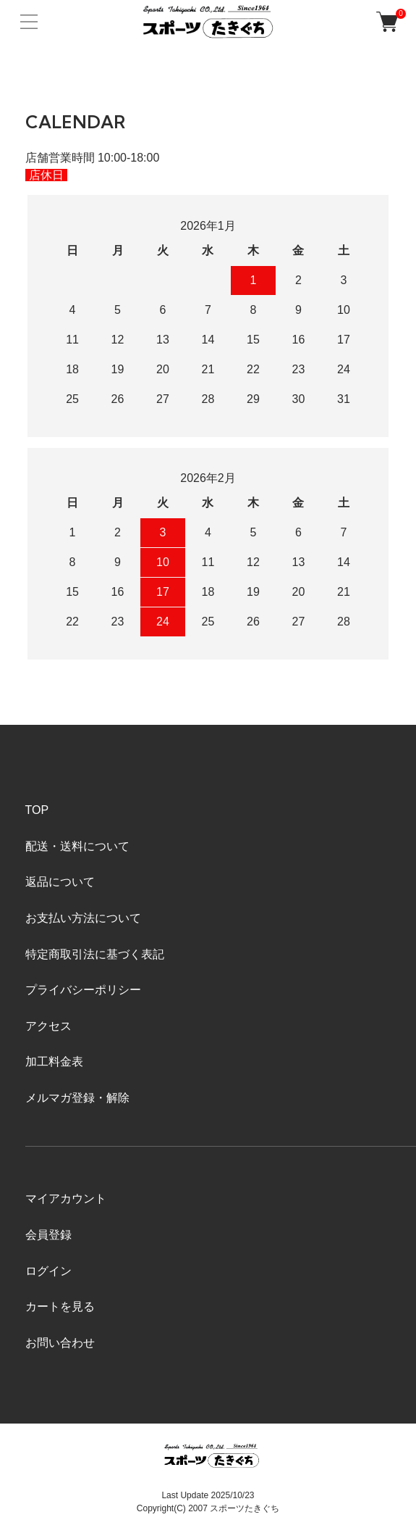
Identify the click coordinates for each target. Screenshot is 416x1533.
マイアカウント (65, 1198)
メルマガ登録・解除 (77, 1098)
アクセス (48, 1026)
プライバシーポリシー (83, 990)
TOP (37, 810)
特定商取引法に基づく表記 (94, 954)
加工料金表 (54, 1061)
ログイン (48, 1271)
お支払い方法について (83, 918)
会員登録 (48, 1235)
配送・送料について (77, 846)
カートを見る (60, 1306)
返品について (60, 882)
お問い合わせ (60, 1343)
